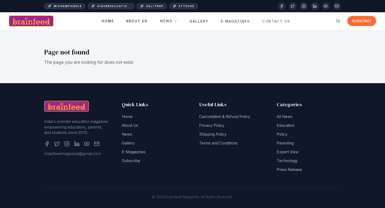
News (169, 20)
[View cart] (338, 21)
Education (285, 126)
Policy (282, 135)
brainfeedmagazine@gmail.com (72, 154)
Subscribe (361, 21)
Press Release (289, 170)
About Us (137, 21)
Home (108, 21)
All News (284, 117)
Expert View (288, 153)
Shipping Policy (213, 135)
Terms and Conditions (218, 144)
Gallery (199, 19)
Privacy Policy (211, 126)
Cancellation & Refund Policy (224, 117)
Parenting (285, 144)
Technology (287, 161)
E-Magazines (134, 153)
